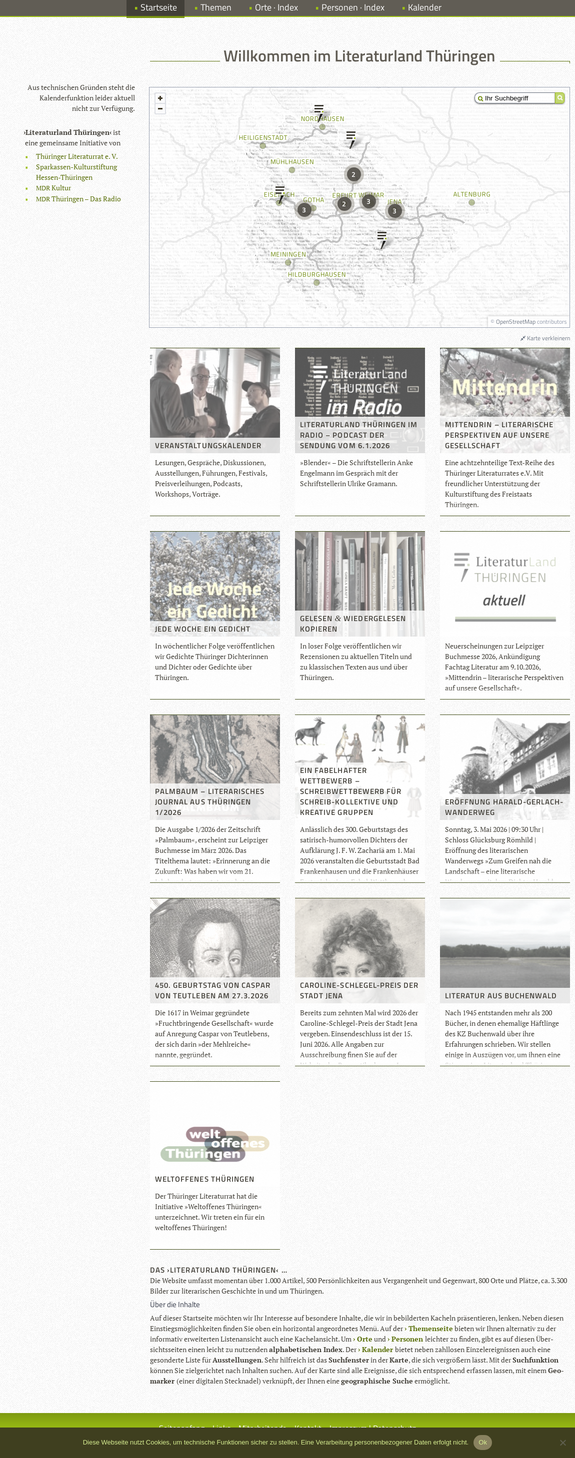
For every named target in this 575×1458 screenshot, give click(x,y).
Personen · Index (353, 7)
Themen (216, 7)
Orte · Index (276, 7)
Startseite (158, 7)
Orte (364, 1339)
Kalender (425, 7)
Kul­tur (53, 187)
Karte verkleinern (545, 338)
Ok (482, 1442)
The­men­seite (430, 1328)
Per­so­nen (407, 1339)
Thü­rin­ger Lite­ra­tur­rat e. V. (77, 156)
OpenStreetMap (516, 321)
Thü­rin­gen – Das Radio (78, 198)
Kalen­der (377, 1349)
